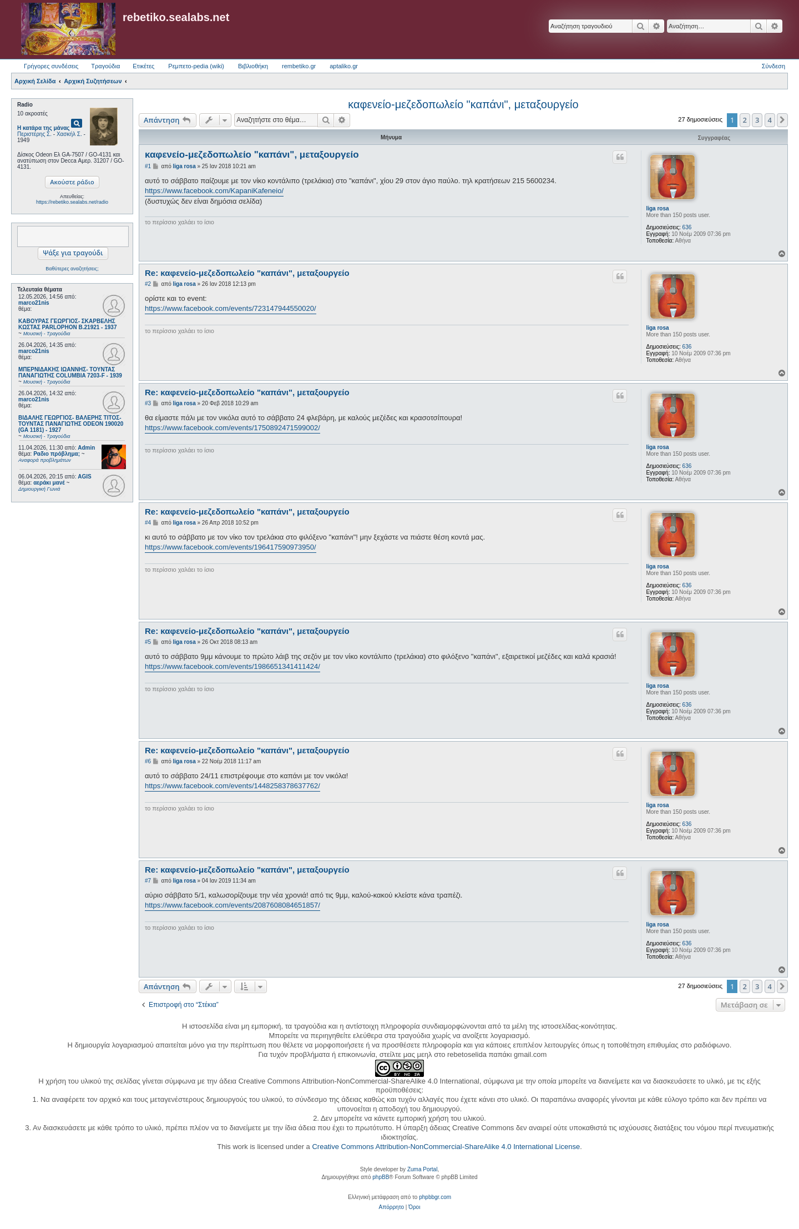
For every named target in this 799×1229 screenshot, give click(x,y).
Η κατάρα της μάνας (43, 128)
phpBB (380, 1177)
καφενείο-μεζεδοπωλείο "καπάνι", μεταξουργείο (463, 104)
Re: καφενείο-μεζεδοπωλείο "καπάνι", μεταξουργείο (247, 273)
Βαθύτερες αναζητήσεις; (71, 268)
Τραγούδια (105, 66)
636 (687, 227)
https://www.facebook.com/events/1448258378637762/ (232, 786)
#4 (148, 523)
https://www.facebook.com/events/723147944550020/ (230, 308)
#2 (148, 284)
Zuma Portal (422, 1169)
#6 (148, 761)
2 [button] (745, 120)
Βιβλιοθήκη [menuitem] (253, 66)
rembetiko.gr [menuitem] (299, 66)
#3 (148, 403)
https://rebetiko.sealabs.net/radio (72, 202)
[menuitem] (391, 1207)
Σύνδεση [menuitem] (773, 66)
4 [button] (770, 120)
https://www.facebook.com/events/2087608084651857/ (232, 905)
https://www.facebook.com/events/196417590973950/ (230, 547)
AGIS (84, 477)
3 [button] (757, 120)
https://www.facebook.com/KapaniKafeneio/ (214, 191)
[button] (782, 120)
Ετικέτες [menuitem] (143, 66)
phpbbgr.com (435, 1197)
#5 (148, 642)
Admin (86, 448)
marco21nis (33, 303)
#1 (148, 166)
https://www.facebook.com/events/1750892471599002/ (232, 428)
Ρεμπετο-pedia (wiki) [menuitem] (196, 66)
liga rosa (657, 208)
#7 (148, 881)
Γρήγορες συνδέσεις (51, 66)
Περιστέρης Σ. (34, 134)
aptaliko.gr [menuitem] (344, 66)
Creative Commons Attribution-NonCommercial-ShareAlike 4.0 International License (446, 1146)
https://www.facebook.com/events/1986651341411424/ (232, 666)
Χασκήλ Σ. (69, 134)
